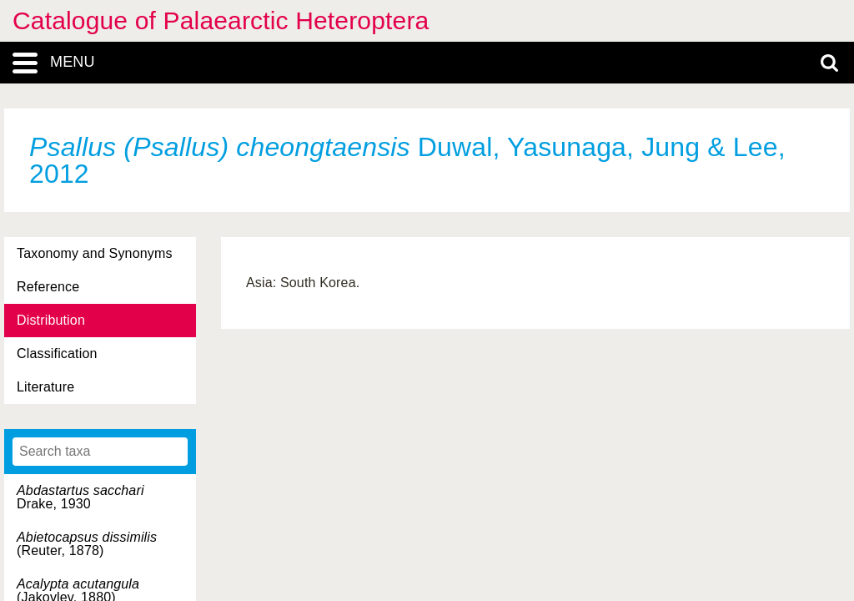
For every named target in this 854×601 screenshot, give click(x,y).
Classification (57, 353)
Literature (45, 387)
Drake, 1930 (80, 497)
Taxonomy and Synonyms (95, 253)
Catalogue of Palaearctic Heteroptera (221, 20)
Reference (48, 287)
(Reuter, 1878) (87, 544)
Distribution (51, 320)
